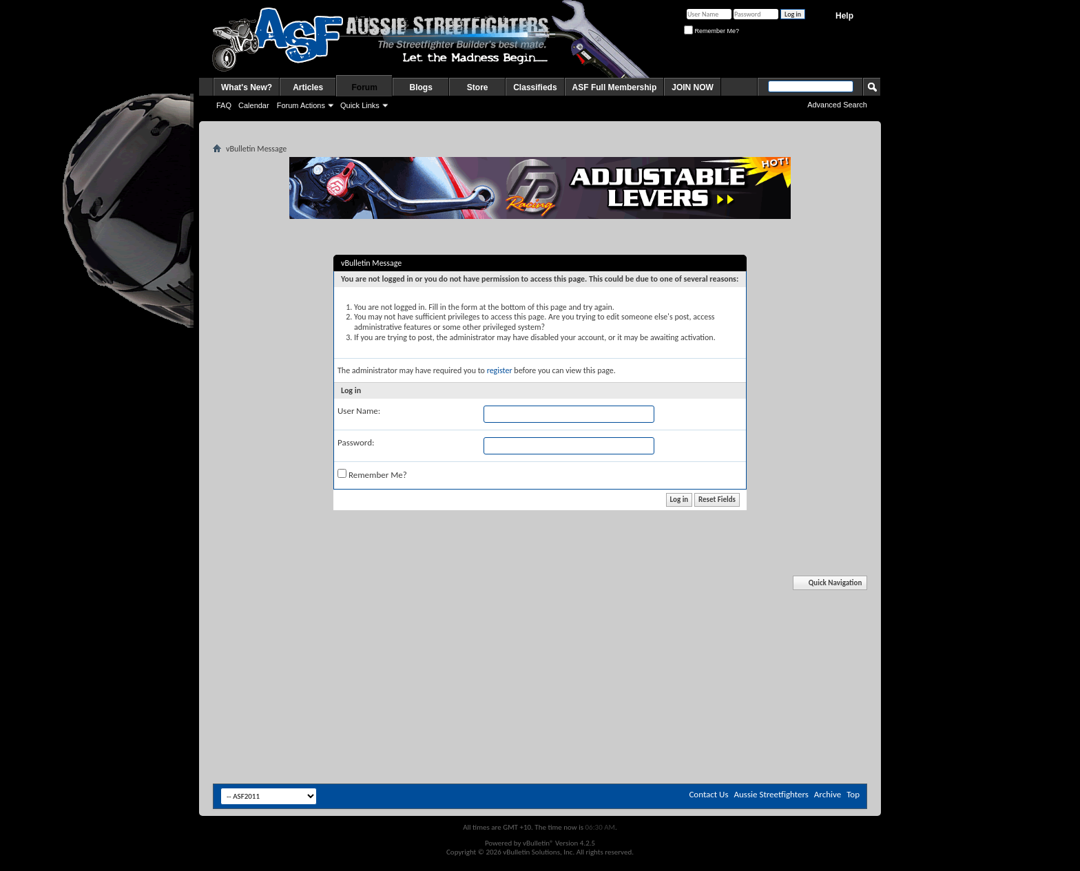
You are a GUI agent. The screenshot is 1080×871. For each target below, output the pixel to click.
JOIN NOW (693, 87)
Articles (308, 87)
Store (477, 87)
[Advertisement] (540, 618)
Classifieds (535, 87)
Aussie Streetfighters (771, 794)
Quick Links (360, 105)
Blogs (421, 87)
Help (844, 16)
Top (853, 794)
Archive (827, 794)
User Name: (359, 411)
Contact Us (708, 794)
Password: (356, 442)
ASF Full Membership (614, 87)
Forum (364, 87)
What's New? (246, 87)
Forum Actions (301, 105)
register (499, 370)
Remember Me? (711, 31)
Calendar (253, 105)
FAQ (223, 105)
